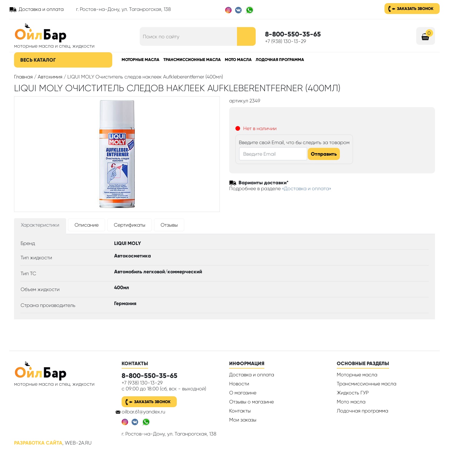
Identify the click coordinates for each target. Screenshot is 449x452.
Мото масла (238, 59)
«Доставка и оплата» (306, 188)
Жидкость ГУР (353, 393)
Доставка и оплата (41, 9)
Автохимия (50, 77)
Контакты (240, 411)
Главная (23, 77)
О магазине (242, 393)
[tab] (40, 226)
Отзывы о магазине (251, 402)
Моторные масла (140, 59)
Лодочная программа (280, 59)
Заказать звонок (415, 8)
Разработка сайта (38, 443)
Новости (239, 384)
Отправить (324, 154)
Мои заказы (242, 420)
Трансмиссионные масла (192, 59)
